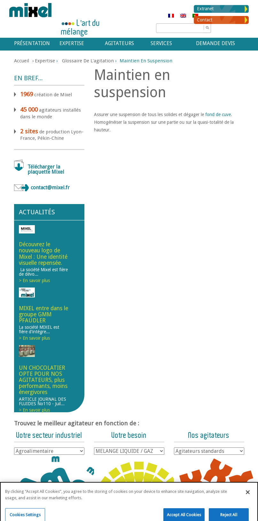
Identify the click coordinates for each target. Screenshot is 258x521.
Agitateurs (119, 43)
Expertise (71, 43)
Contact (204, 19)
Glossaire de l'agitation (88, 61)
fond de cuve (218, 114)
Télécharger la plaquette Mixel (45, 169)
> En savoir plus (34, 280)
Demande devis (215, 43)
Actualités (37, 212)
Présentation (31, 43)
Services (161, 43)
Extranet (205, 8)
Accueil (21, 61)
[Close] (248, 497)
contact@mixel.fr (50, 188)
